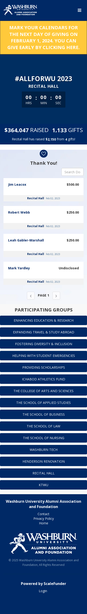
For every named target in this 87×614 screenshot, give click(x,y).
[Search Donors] (72, 172)
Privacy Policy (43, 518)
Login (43, 591)
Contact (43, 514)
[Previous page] (31, 296)
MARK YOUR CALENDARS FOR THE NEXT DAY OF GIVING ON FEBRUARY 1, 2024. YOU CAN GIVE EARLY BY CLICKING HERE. (43, 37)
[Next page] (56, 296)
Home (43, 523)
